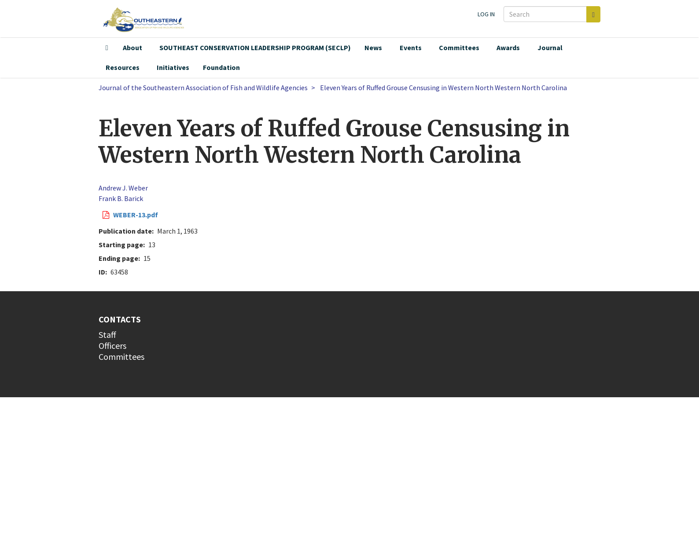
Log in (486, 14)
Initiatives (173, 67)
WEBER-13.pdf (135, 214)
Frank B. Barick (121, 198)
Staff (107, 334)
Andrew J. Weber (123, 187)
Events (411, 47)
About (132, 47)
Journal (550, 47)
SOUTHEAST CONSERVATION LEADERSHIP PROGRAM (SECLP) (255, 47)
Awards (508, 47)
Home (107, 47)
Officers (112, 345)
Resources (123, 67)
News (373, 47)
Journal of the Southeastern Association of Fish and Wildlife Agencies (203, 87)
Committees (459, 47)
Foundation (221, 67)
